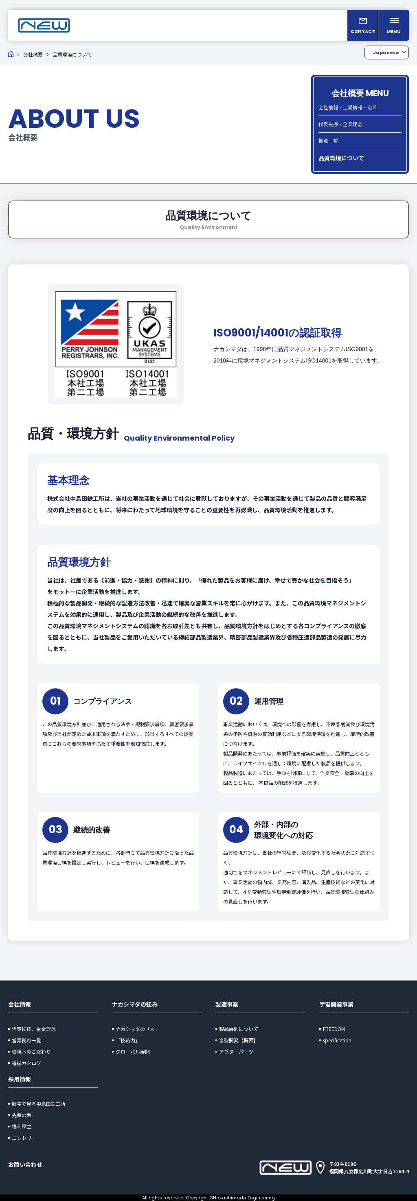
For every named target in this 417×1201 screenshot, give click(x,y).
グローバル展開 (133, 1051)
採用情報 (19, 1079)
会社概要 (33, 54)
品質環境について (341, 158)
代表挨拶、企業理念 (34, 1028)
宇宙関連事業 (336, 1004)
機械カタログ (26, 1062)
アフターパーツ (236, 1051)
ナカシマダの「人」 (138, 1028)
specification (337, 1040)
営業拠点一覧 (26, 1040)
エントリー (24, 1137)
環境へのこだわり (31, 1051)
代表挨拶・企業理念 (340, 123)
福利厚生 (21, 1126)
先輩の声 (21, 1114)
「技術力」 (128, 1040)
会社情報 (19, 1004)
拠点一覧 (328, 140)
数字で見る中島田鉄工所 (39, 1103)
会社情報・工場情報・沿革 (347, 107)
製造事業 (226, 1004)
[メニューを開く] (393, 25)
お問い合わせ (25, 1164)
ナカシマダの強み (135, 1004)
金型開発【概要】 (238, 1040)
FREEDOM (334, 1028)
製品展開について (238, 1028)
